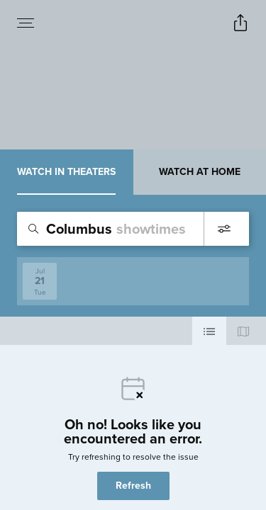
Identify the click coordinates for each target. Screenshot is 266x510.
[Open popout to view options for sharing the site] (240, 22)
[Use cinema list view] (209, 331)
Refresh (133, 485)
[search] (133, 229)
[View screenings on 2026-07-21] (40, 281)
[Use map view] (243, 331)
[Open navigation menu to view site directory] (25, 22)
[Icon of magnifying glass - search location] (33, 228)
